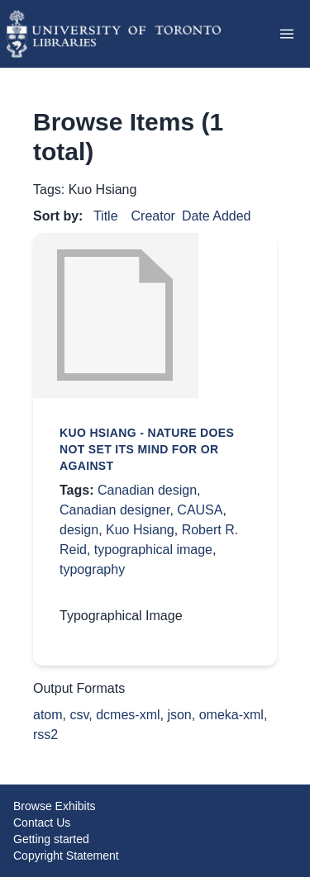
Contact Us (41, 822)
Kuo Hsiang (140, 530)
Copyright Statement (66, 855)
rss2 (45, 735)
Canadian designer (114, 510)
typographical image (153, 550)
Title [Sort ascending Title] (105, 216)
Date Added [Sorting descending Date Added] (216, 216)
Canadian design (147, 490)
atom (48, 715)
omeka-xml (231, 715)
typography (92, 569)
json (179, 715)
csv (78, 715)
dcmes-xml (128, 715)
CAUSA (199, 510)
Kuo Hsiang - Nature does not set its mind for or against (147, 449)
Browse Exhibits (54, 806)
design (79, 530)
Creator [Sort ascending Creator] (153, 216)
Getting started (51, 839)
